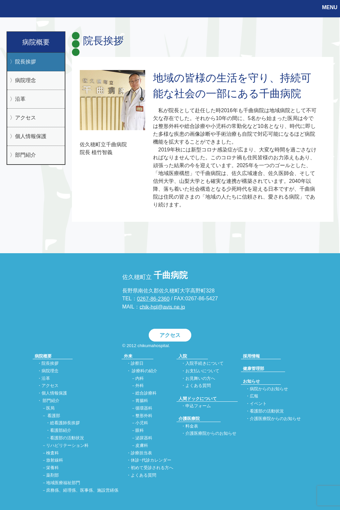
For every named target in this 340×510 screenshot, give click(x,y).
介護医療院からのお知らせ (210, 433)
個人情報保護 (30, 136)
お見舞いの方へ (200, 378)
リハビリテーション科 (67, 445)
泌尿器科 (143, 437)
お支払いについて (202, 370)
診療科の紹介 (144, 370)
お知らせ (251, 381)
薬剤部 (52, 475)
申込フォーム (198, 405)
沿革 (20, 99)
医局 (50, 408)
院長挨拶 (25, 61)
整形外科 (143, 415)
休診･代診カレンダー (151, 460)
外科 (139, 385)
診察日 (137, 363)
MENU (329, 7)
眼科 (139, 430)
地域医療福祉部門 (63, 482)
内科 (139, 378)
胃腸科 (141, 400)
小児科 (141, 423)
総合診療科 (146, 393)
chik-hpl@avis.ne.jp (162, 306)
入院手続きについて (204, 363)
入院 (182, 356)
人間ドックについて (197, 398)
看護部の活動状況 (67, 437)
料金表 (191, 426)
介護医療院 (189, 418)
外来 (128, 356)
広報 (254, 396)
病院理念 (25, 80)
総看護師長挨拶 (65, 423)
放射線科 (54, 460)
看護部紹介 (60, 430)
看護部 (53, 415)
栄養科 (52, 468)
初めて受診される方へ (152, 468)
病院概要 (36, 42)
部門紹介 (25, 155)
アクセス (25, 117)
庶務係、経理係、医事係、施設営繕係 (82, 490)
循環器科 (143, 408)
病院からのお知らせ (269, 388)
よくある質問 (143, 475)
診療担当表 (141, 452)
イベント (258, 403)
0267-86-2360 (153, 299)
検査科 (52, 452)
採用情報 (251, 356)
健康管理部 (253, 368)
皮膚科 (141, 445)
